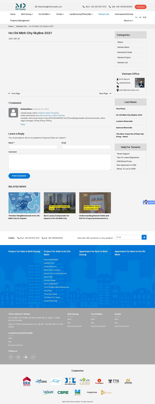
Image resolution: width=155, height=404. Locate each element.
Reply (23, 124)
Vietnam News (123, 47)
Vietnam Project (124, 57)
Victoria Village (50, 280)
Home (12, 14)
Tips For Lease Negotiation (128, 157)
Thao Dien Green (50, 294)
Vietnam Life (103, 14)
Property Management (20, 20)
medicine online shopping (48, 113)
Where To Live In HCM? (126, 169)
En (136, 17)
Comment (12, 152)
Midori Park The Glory (52, 270)
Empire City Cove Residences (55, 273)
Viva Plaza (120, 109)
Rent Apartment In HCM (126, 165)
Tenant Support (123, 154)
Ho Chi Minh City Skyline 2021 (129, 115)
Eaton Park (48, 277)
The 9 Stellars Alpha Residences (56, 287)
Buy (69, 323)
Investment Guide (124, 52)
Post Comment (19, 176)
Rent (69, 319)
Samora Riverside (124, 128)
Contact (141, 7)
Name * (11, 143)
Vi (140, 17)
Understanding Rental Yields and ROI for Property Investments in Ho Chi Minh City (94, 218)
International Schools (124, 14)
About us (128, 20)
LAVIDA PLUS (49, 263)
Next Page (105, 93)
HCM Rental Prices (124, 161)
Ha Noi (60, 14)
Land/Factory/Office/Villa (81, 14)
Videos (120, 42)
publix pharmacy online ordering (51, 115)
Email (64, 143)
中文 (145, 17)
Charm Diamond (50, 267)
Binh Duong (27, 14)
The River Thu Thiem (52, 297)
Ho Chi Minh (44, 14)
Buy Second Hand (75, 326)
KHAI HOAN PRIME (51, 260)
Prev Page (14, 93)
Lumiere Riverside (124, 121)
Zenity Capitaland (51, 284)
